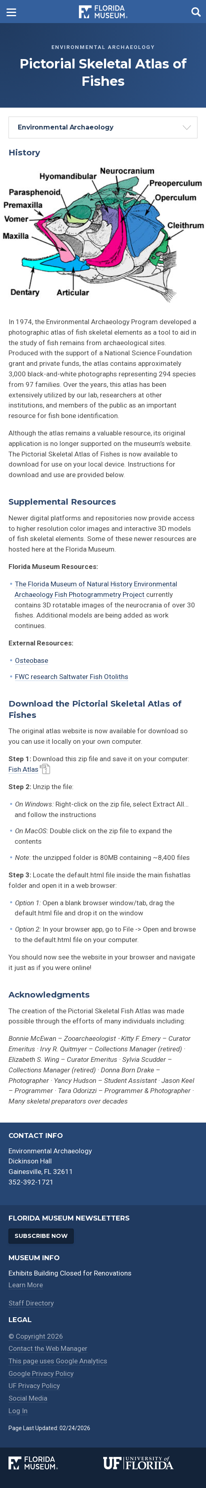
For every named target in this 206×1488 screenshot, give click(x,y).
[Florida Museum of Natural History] (55, 1460)
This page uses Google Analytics (58, 1360)
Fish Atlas (23, 769)
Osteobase (31, 660)
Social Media (28, 1397)
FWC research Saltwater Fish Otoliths (72, 677)
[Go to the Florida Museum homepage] (103, 11)
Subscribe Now (42, 1236)
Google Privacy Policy (41, 1373)
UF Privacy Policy (34, 1385)
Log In (18, 1409)
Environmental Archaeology (65, 127)
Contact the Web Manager (47, 1348)
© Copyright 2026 (35, 1336)
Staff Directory (31, 1303)
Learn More (25, 1285)
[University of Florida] (150, 1460)
